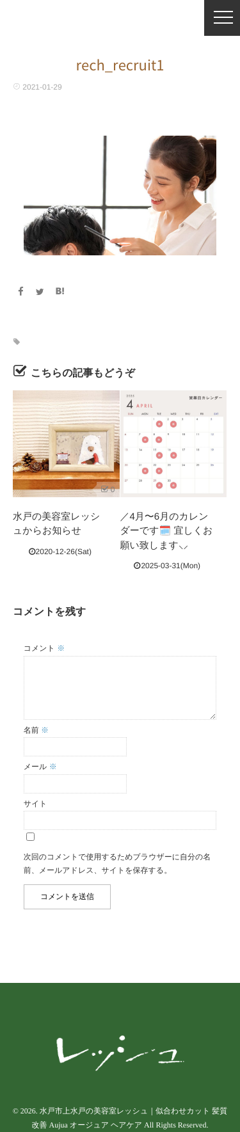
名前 (36, 730)
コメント (44, 648)
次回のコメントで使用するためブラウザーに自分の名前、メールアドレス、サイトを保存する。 (117, 863)
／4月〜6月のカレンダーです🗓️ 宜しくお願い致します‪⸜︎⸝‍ (166, 531)
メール (40, 766)
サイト (35, 803)
